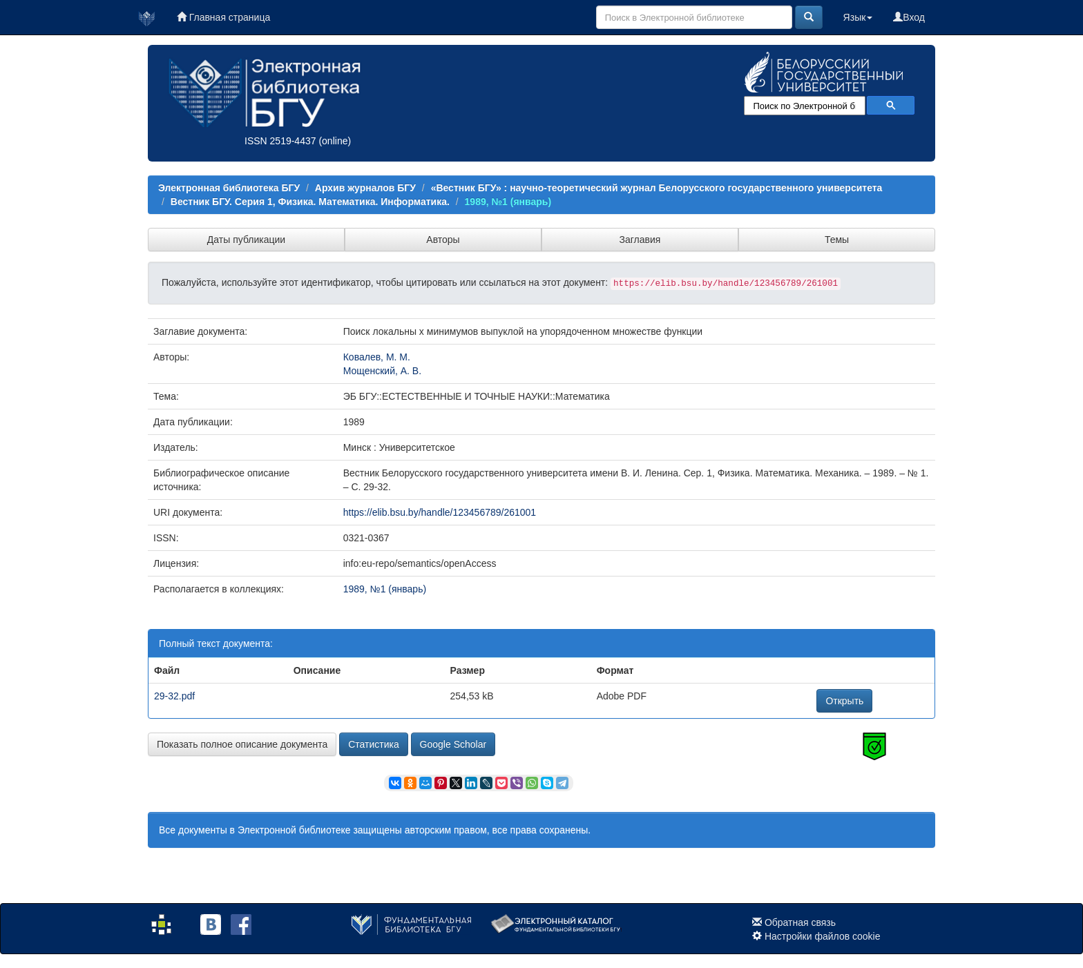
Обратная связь (800, 922)
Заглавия (640, 239)
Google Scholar (453, 744)
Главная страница (223, 17)
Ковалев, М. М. (376, 356)
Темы (837, 239)
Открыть (844, 700)
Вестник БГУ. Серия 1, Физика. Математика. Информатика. (310, 201)
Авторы (442, 239)
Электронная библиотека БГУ (229, 187)
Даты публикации (246, 239)
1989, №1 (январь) (508, 201)
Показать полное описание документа (242, 744)
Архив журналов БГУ (365, 187)
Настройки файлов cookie (823, 936)
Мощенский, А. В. (382, 370)
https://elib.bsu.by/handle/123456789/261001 (439, 512)
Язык (858, 17)
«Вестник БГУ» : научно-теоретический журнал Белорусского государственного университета (657, 187)
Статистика (373, 744)
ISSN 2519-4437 (280, 140)
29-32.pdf (174, 695)
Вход (909, 17)
